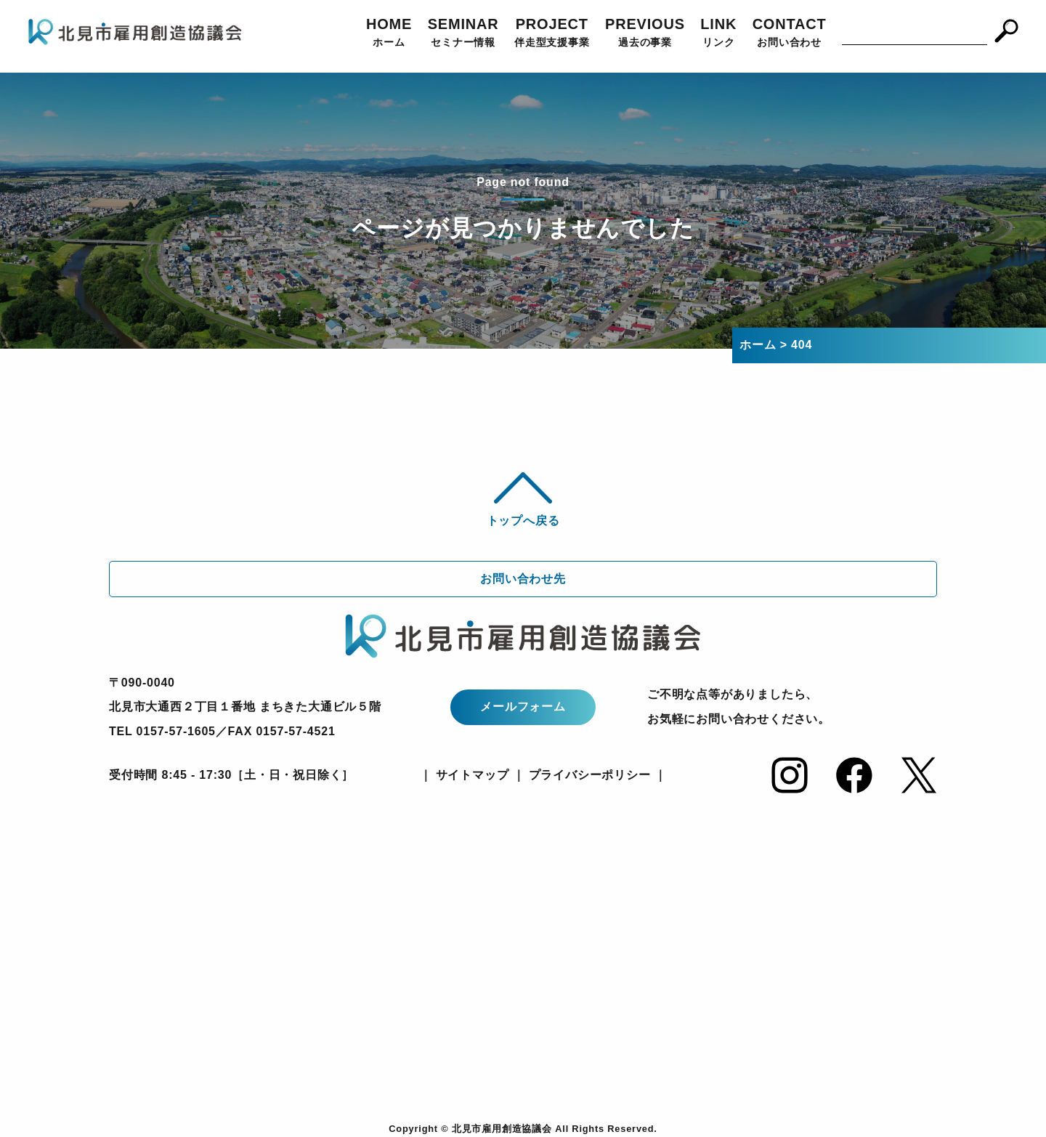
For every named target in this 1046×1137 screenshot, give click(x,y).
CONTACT (790, 34)
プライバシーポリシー (590, 775)
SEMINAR (463, 34)
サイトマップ (469, 775)
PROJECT (552, 34)
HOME (389, 34)
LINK (718, 34)
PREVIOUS (645, 34)
